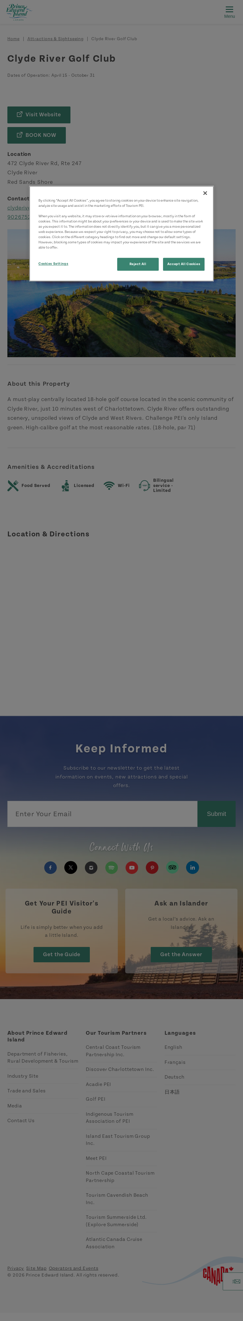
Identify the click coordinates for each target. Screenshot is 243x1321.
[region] (121, 234)
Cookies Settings (53, 264)
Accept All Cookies (183, 264)
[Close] (205, 193)
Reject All (137, 264)
